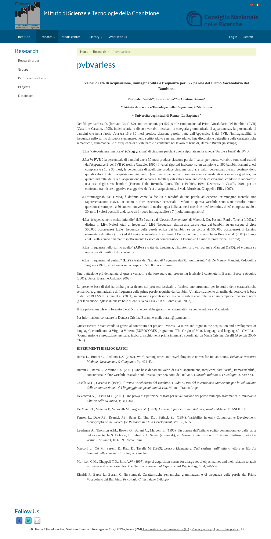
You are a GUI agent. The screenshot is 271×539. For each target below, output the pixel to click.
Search (248, 37)
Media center (72, 37)
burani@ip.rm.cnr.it (176, 317)
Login (233, 37)
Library (95, 37)
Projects (24, 87)
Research (47, 37)
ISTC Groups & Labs (32, 78)
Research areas (29, 60)
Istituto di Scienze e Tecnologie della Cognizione (101, 13)
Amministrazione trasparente (162, 529)
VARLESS (93, 296)
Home (84, 51)
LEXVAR (155, 301)
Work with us (119, 37)
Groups (23, 69)
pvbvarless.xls (98, 124)
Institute (25, 37)
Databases (25, 96)
